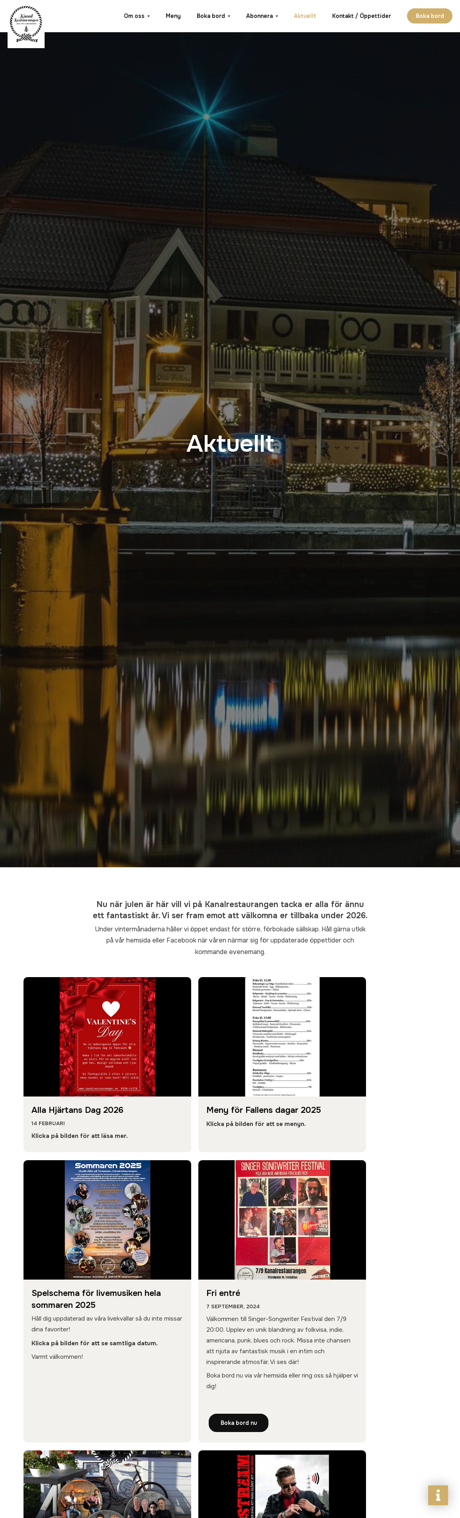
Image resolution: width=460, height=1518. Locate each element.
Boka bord (210, 16)
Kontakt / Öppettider (360, 16)
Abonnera (258, 16)
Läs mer (344, 1490)
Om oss (133, 16)
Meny (172, 16)
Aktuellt (304, 16)
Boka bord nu (65, 1490)
